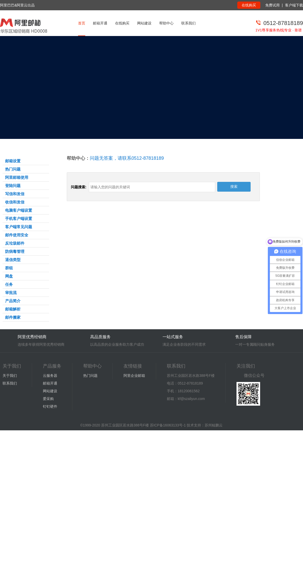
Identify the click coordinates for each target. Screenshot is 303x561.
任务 (9, 284)
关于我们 (10, 375)
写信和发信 (14, 194)
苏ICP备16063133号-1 (168, 425)
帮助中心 (166, 23)
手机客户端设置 (18, 218)
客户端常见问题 (18, 227)
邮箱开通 (100, 23)
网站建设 (144, 23)
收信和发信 (14, 202)
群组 (9, 268)
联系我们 (188, 23)
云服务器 (50, 375)
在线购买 (249, 5)
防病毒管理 (14, 251)
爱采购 (48, 399)
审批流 (11, 292)
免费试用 (272, 5)
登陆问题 (13, 185)
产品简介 (13, 301)
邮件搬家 (13, 317)
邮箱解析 (13, 309)
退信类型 (13, 259)
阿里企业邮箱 (134, 375)
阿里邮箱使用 (16, 177)
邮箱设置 (13, 161)
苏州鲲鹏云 (214, 425)
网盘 (9, 276)
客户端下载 (294, 5)
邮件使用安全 (16, 235)
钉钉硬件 (50, 406)
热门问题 (13, 169)
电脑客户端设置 (18, 210)
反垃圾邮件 (14, 243)
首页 (81, 23)
